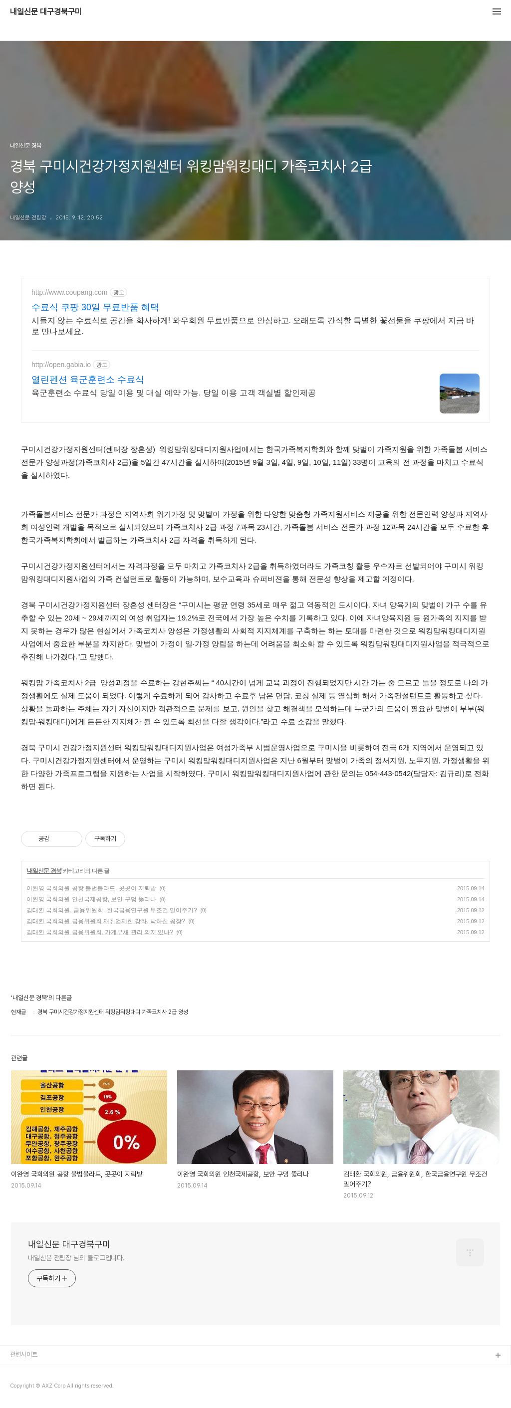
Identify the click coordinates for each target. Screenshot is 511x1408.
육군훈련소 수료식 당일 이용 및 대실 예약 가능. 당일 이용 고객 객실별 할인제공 (173, 393)
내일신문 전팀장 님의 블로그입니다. (76, 1258)
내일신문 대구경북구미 (46, 11)
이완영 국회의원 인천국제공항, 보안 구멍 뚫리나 (91, 899)
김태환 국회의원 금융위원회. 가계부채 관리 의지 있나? (99, 932)
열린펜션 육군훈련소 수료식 (87, 380)
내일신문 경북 (44, 870)
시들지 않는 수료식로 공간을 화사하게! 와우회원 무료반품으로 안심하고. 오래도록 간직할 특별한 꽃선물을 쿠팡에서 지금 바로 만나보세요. (252, 326)
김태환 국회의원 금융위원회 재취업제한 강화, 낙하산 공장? (105, 921)
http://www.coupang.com (69, 292)
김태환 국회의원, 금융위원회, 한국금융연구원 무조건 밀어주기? (111, 910)
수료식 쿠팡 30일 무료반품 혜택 (95, 307)
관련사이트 (23, 1354)
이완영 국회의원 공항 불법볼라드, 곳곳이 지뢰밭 (91, 888)
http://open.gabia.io (61, 365)
